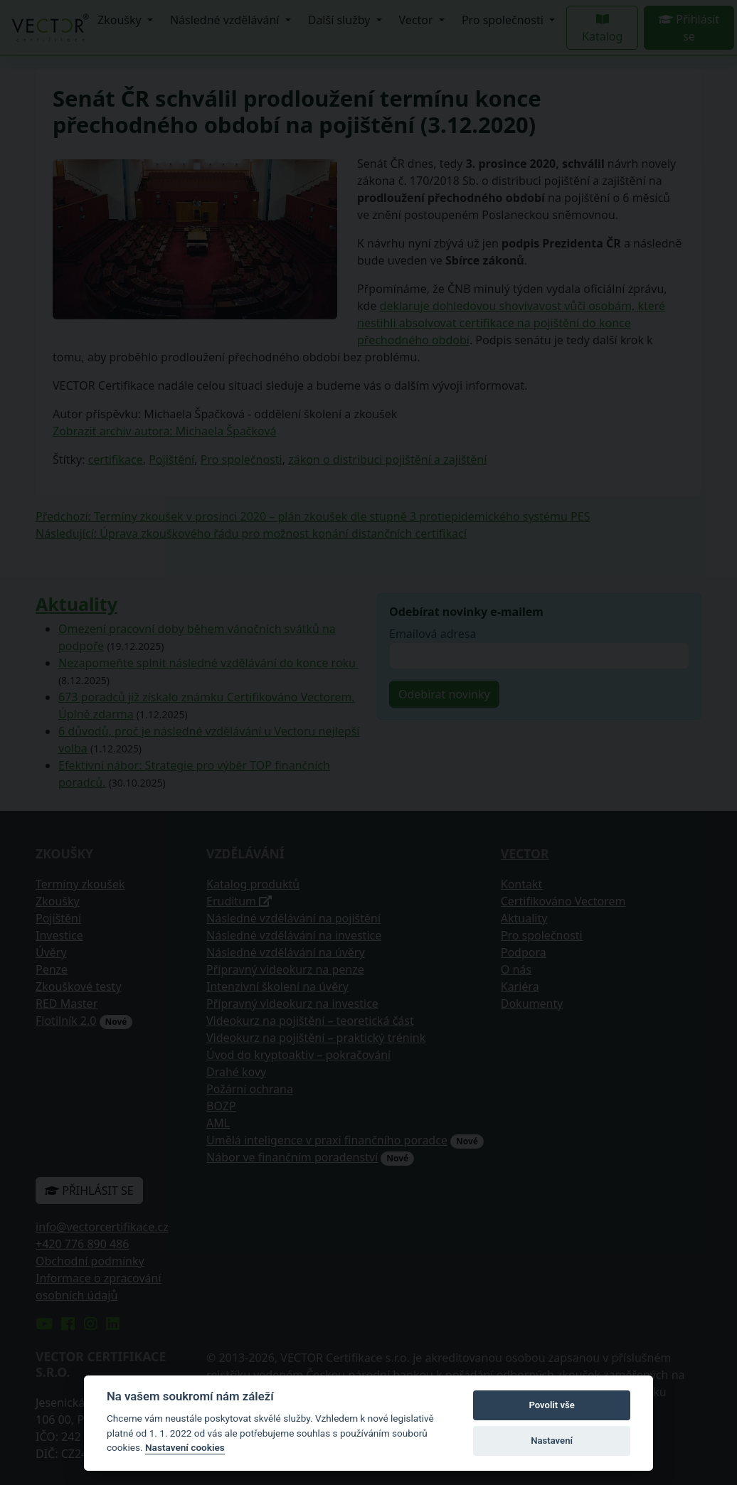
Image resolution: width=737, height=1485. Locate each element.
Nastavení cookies (185, 1447)
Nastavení (552, 1440)
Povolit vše (551, 1405)
